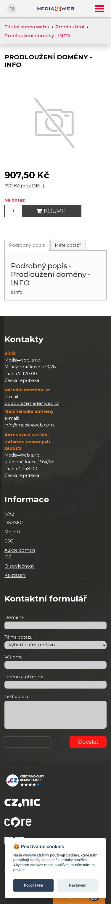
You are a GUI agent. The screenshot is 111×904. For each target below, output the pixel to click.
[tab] (26, 245)
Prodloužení (69, 27)
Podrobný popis (27, 245)
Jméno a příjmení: (24, 676)
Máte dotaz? (68, 245)
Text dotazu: (17, 696)
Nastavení (77, 885)
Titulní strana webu (26, 27)
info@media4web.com (29, 425)
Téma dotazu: (18, 637)
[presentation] (27, 742)
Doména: (14, 617)
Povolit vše (33, 885)
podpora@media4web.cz (31, 403)
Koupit (51, 211)
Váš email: (14, 657)
